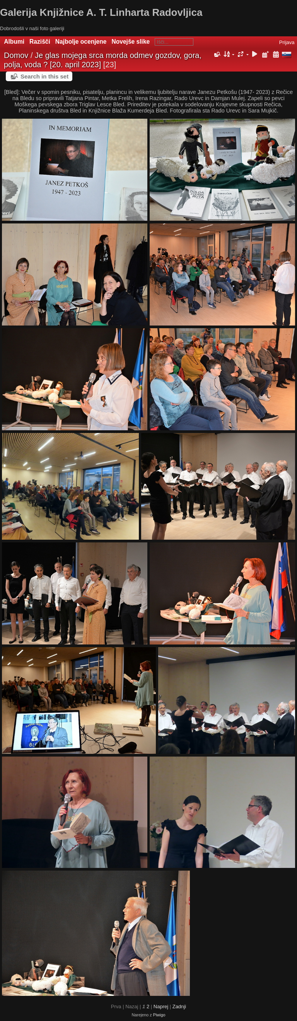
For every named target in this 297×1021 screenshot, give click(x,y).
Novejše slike (130, 41)
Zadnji (179, 1006)
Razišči (39, 41)
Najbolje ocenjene (81, 41)
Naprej (161, 1006)
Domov (16, 55)
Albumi (14, 41)
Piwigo (159, 1014)
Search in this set (44, 76)
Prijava (287, 42)
